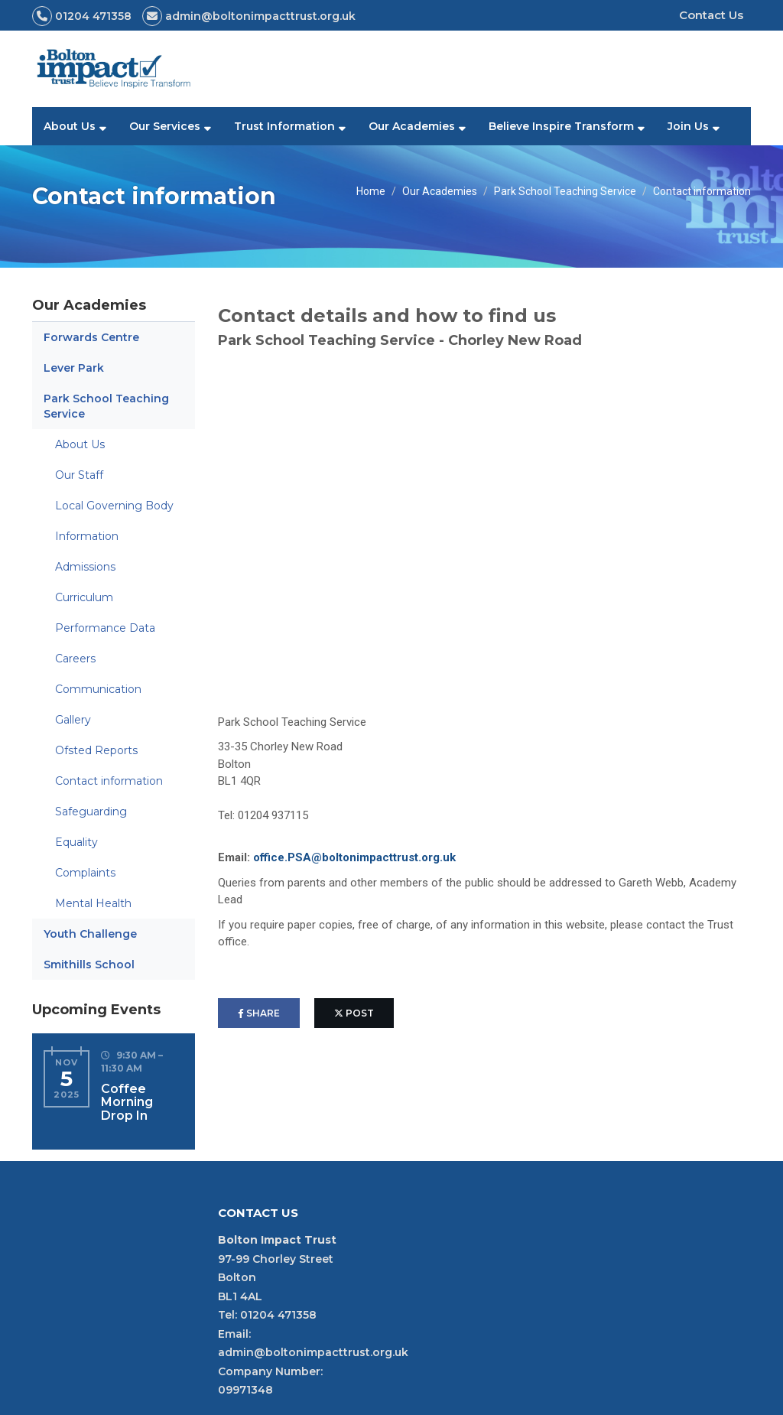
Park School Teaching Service (565, 191)
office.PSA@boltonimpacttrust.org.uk (354, 857)
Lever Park (74, 368)
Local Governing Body (114, 505)
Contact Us (711, 15)
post (354, 1013)
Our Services (164, 126)
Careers (75, 658)
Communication (98, 689)
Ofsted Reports (96, 750)
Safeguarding (91, 811)
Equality (76, 842)
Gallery (73, 720)
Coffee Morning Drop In (127, 1102)
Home (370, 191)
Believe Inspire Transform (561, 126)
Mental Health (93, 903)
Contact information (109, 781)
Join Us (688, 126)
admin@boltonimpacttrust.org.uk (313, 1352)
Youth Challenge (90, 934)
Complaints (85, 873)
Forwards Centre (91, 337)
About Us (70, 126)
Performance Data (105, 628)
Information (87, 536)
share (259, 1013)
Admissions (85, 567)
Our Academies (412, 126)
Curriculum (84, 597)
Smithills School (89, 964)
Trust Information (284, 126)
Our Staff (79, 475)
